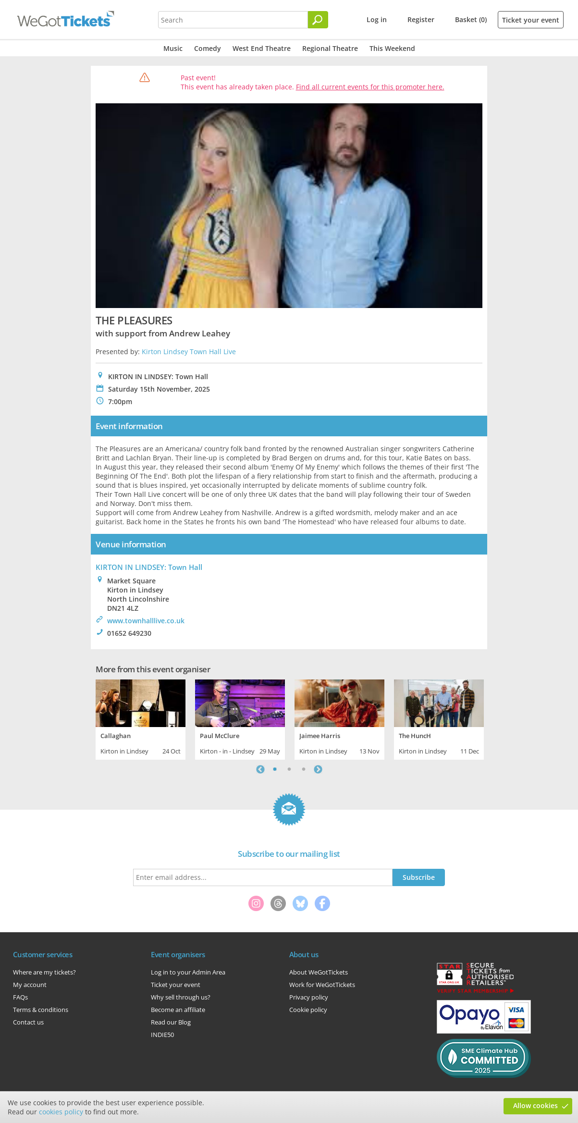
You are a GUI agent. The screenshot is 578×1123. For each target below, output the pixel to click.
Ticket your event (530, 20)
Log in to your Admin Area (188, 972)
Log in (377, 19)
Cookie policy (308, 1009)
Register (420, 19)
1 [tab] (275, 769)
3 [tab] (303, 769)
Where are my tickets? (44, 972)
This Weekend (392, 48)
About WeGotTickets (318, 972)
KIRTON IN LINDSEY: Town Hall (149, 567)
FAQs (20, 997)
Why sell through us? (180, 997)
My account (30, 984)
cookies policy (61, 1111)
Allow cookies (535, 1105)
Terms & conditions (40, 1009)
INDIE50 (162, 1034)
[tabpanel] (140, 718)
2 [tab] (289, 769)
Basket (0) (471, 19)
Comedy (207, 48)
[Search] (318, 19)
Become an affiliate (178, 1009)
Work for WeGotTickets (322, 984)
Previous (260, 769)
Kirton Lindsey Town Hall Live (189, 351)
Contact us (28, 1022)
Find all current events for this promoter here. (370, 86)
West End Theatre (262, 48)
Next (318, 769)
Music (173, 48)
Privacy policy (308, 997)
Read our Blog (171, 1022)
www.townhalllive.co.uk (145, 620)
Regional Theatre (330, 48)
